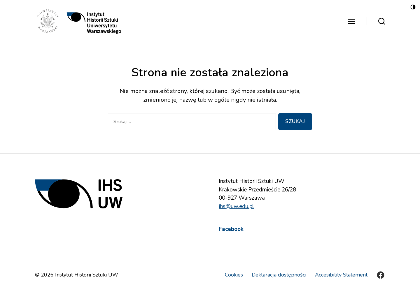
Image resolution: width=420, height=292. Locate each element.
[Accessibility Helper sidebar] (413, 7)
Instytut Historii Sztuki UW (86, 274)
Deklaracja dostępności (279, 274)
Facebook (231, 229)
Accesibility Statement (341, 274)
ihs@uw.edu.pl (236, 206)
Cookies (234, 274)
